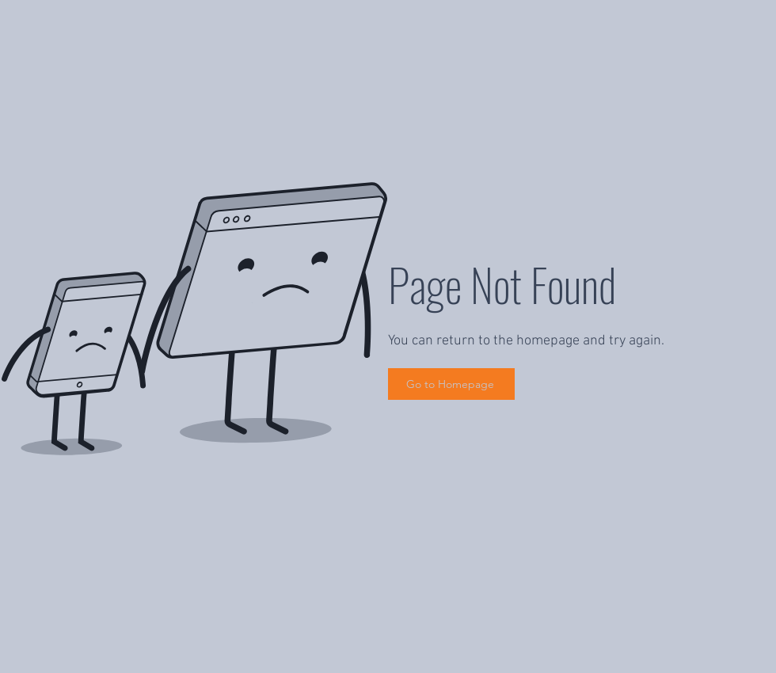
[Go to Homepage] (451, 384)
